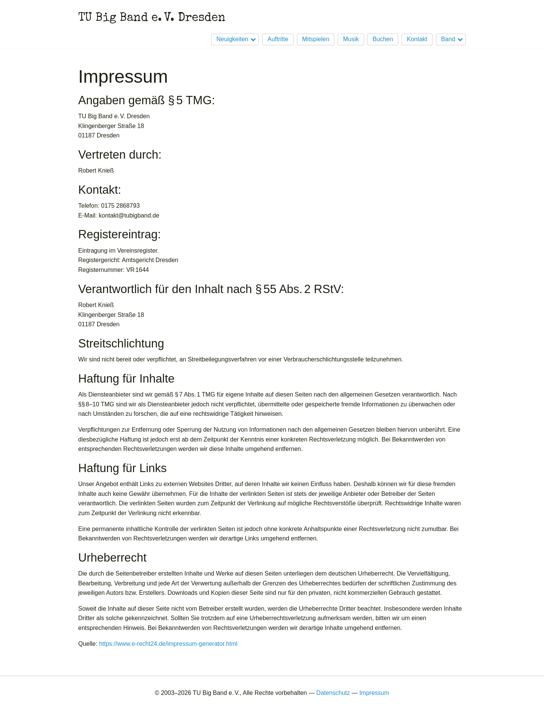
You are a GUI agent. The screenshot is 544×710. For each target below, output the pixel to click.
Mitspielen (315, 39)
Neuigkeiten (232, 39)
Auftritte (277, 39)
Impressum (374, 693)
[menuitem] (233, 39)
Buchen (382, 39)
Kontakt (417, 39)
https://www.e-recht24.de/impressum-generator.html (168, 644)
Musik (351, 39)
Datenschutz (333, 693)
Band (448, 39)
